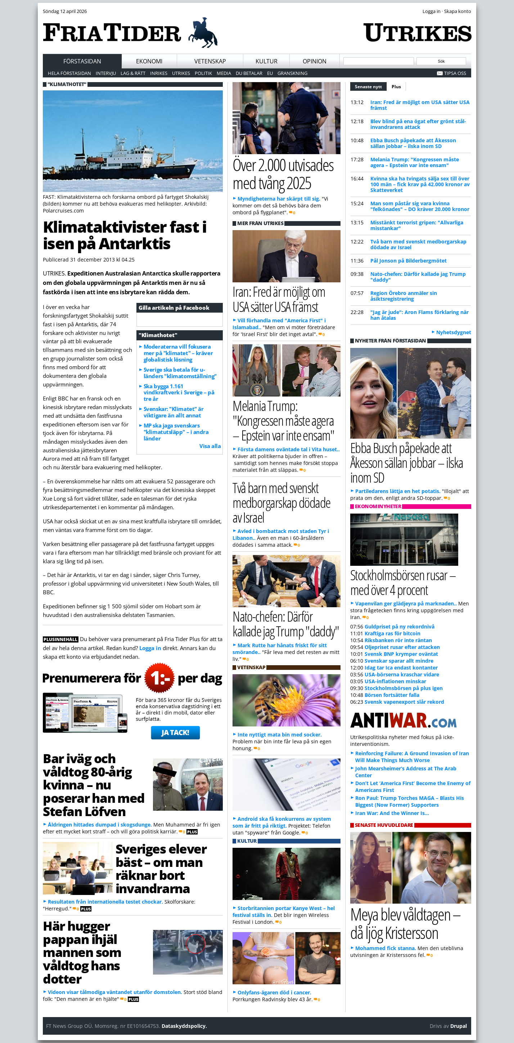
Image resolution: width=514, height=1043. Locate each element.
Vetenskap (210, 61)
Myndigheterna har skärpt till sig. (279, 198)
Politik (203, 73)
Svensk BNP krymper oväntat (401, 653)
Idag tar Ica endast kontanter (401, 667)
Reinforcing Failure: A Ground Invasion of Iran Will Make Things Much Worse (412, 757)
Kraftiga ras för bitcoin (392, 633)
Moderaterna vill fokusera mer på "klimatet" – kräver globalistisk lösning (178, 353)
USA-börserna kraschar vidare (402, 674)
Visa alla (210, 445)
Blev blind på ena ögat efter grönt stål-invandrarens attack (418, 124)
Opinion (314, 61)
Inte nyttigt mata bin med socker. (280, 734)
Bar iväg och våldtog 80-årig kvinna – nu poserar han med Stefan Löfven (94, 784)
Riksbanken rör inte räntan (398, 640)
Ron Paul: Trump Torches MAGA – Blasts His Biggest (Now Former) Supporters (409, 801)
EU (270, 73)
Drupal (458, 1025)
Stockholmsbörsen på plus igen (404, 688)
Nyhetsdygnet (453, 332)
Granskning (292, 73)
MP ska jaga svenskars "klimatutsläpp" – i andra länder (176, 432)
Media (224, 73)
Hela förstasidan (69, 73)
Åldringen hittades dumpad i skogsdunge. (100, 824)
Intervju (106, 73)
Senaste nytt (371, 85)
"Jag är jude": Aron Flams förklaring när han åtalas (419, 315)
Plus (396, 86)
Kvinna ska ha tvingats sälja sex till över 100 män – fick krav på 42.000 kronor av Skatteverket (420, 184)
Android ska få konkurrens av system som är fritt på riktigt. (282, 822)
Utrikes (181, 73)
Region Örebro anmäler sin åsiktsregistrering (403, 296)
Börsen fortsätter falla (392, 694)
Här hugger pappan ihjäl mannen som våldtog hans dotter (82, 952)
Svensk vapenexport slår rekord (404, 701)
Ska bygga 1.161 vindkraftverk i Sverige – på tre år (179, 392)
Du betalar (249, 73)
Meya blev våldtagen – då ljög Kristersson (405, 923)
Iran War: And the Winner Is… (392, 813)
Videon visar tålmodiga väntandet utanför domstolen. (115, 992)
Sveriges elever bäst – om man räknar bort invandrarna (161, 868)
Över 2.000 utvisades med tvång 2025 (283, 173)
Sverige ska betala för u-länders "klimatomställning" (180, 373)
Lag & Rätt (133, 73)
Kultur (267, 61)
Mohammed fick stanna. (385, 948)
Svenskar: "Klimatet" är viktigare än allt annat (174, 412)
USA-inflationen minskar (395, 681)
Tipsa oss (455, 73)
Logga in (150, 648)
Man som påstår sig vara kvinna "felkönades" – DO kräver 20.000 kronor (419, 206)
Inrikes (158, 73)
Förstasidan (82, 61)
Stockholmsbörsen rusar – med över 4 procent (403, 582)
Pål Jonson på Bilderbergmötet (408, 260)
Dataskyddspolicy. (184, 1025)
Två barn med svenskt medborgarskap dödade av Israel (418, 244)
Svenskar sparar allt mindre (399, 660)
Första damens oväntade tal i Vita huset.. (289, 449)
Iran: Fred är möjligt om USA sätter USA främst (420, 105)
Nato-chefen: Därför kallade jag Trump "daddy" (418, 276)
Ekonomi (149, 61)
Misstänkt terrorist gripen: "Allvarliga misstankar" (416, 225)
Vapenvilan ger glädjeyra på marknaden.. (406, 603)
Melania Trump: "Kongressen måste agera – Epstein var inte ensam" (414, 162)
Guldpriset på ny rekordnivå (399, 626)
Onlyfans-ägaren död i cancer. (274, 992)
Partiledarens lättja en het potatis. (398, 491)
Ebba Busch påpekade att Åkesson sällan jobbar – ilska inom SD (413, 143)
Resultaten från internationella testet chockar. (105, 901)
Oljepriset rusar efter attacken (402, 647)
